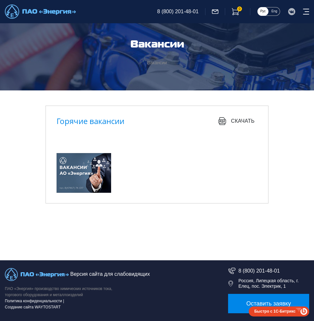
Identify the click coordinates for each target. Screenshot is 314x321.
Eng (274, 11)
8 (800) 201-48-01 (178, 11)
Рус (263, 11)
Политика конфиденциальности (33, 301)
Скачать (236, 121)
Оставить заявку (268, 303)
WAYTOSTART (48, 307)
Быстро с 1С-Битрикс (275, 311)
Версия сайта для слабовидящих (110, 274)
